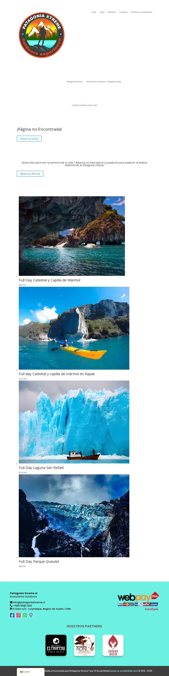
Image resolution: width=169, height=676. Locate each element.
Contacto (123, 12)
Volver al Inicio (29, 138)
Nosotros (112, 12)
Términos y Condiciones (141, 12)
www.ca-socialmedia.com (124, 671)
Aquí (95, 105)
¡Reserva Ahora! (30, 174)
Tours (102, 12)
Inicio (94, 12)
